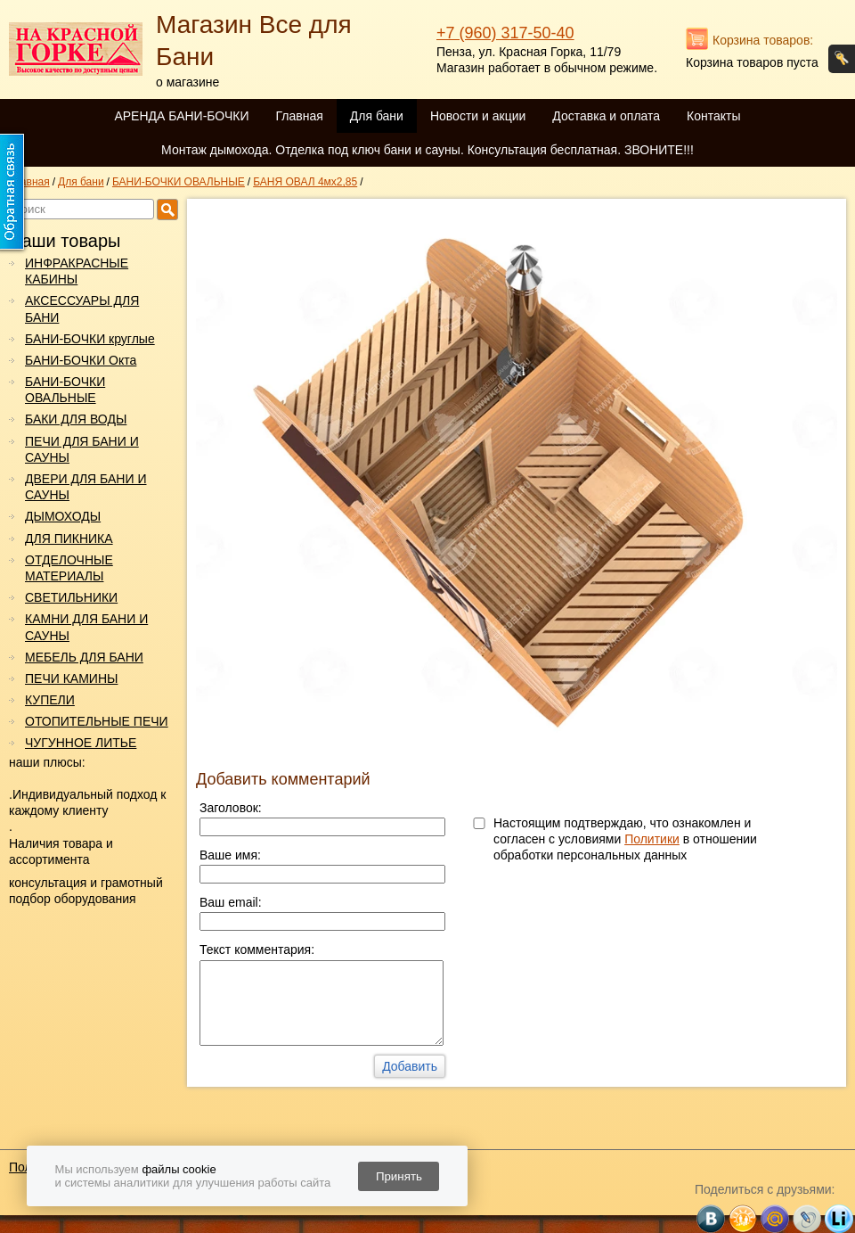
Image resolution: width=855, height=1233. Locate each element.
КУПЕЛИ (50, 700)
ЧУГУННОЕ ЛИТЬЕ (80, 743)
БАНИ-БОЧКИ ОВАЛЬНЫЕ (65, 389)
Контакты (713, 116)
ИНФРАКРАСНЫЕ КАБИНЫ (76, 271)
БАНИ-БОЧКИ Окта (80, 360)
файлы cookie (179, 1169)
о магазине (187, 82)
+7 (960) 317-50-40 (505, 33)
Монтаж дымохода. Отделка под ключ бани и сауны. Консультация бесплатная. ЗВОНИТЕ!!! (427, 150)
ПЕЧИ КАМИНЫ (71, 678)
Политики (652, 839)
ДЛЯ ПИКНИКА (69, 538)
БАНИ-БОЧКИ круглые (90, 339)
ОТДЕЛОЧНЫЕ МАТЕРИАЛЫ (69, 568)
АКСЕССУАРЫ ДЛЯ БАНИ (82, 308)
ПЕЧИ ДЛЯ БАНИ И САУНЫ (82, 449)
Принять (399, 1176)
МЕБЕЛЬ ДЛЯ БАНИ (84, 657)
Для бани (376, 116)
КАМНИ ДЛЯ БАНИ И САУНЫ (86, 627)
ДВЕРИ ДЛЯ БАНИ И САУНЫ (85, 487)
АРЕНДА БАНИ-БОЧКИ (181, 116)
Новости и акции (477, 116)
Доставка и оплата (606, 116)
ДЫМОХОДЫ (63, 516)
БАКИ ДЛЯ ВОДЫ (75, 419)
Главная (298, 116)
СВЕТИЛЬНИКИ (71, 597)
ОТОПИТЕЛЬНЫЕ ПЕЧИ (96, 721)
